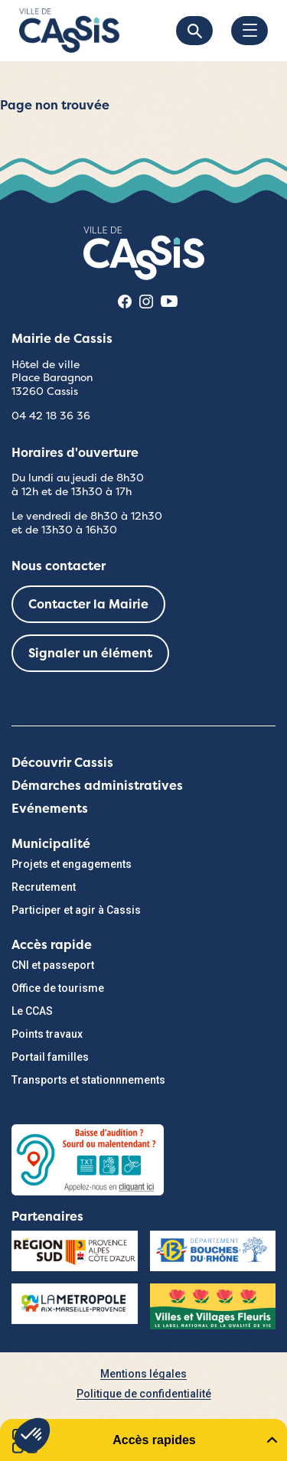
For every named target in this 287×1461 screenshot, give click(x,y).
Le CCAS (32, 1011)
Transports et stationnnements (88, 1080)
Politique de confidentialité (144, 1394)
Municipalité (50, 844)
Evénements (49, 809)
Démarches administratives (97, 786)
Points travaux (47, 1034)
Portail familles (50, 1057)
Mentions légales (143, 1374)
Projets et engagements (71, 864)
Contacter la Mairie (88, 604)
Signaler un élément (90, 653)
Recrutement (43, 887)
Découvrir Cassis (62, 763)
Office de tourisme (57, 988)
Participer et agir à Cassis (76, 910)
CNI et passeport (52, 965)
